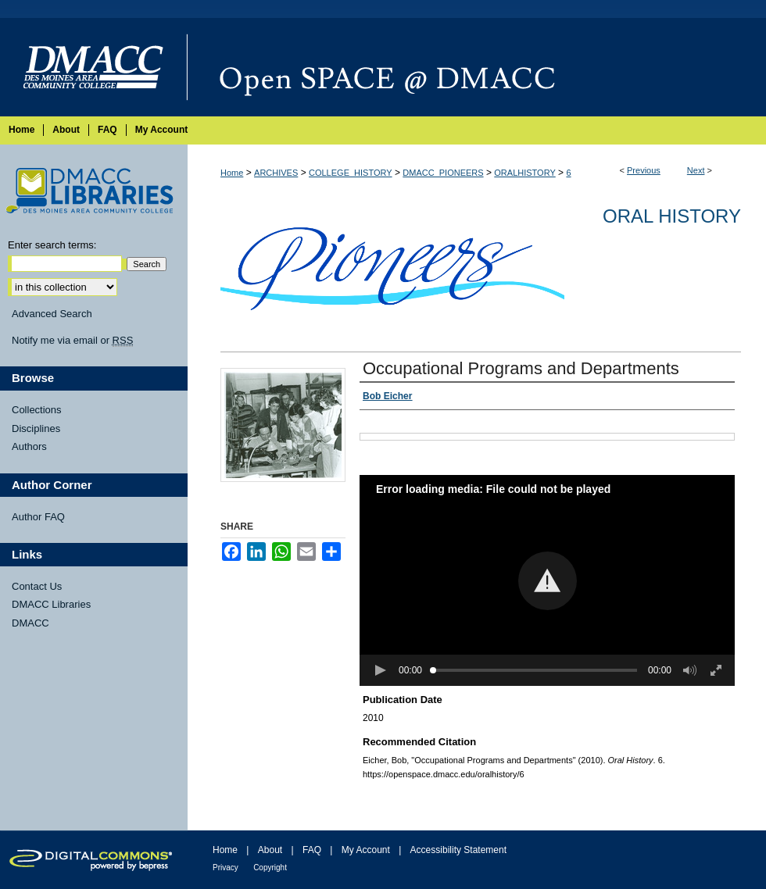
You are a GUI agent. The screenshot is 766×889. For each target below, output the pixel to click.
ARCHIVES (276, 172)
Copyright (270, 867)
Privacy (225, 867)
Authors (29, 446)
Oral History (672, 216)
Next (696, 170)
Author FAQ (38, 517)
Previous (643, 170)
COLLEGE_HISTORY (350, 172)
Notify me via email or (72, 340)
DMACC (30, 623)
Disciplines (36, 428)
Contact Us (37, 586)
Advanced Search (52, 314)
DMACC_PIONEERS (443, 172)
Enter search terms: (52, 245)
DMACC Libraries (51, 604)
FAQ (311, 849)
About (270, 849)
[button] (547, 581)
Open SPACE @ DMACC (477, 67)
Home (231, 172)
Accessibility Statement (458, 849)
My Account (366, 849)
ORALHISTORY (524, 172)
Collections (37, 410)
